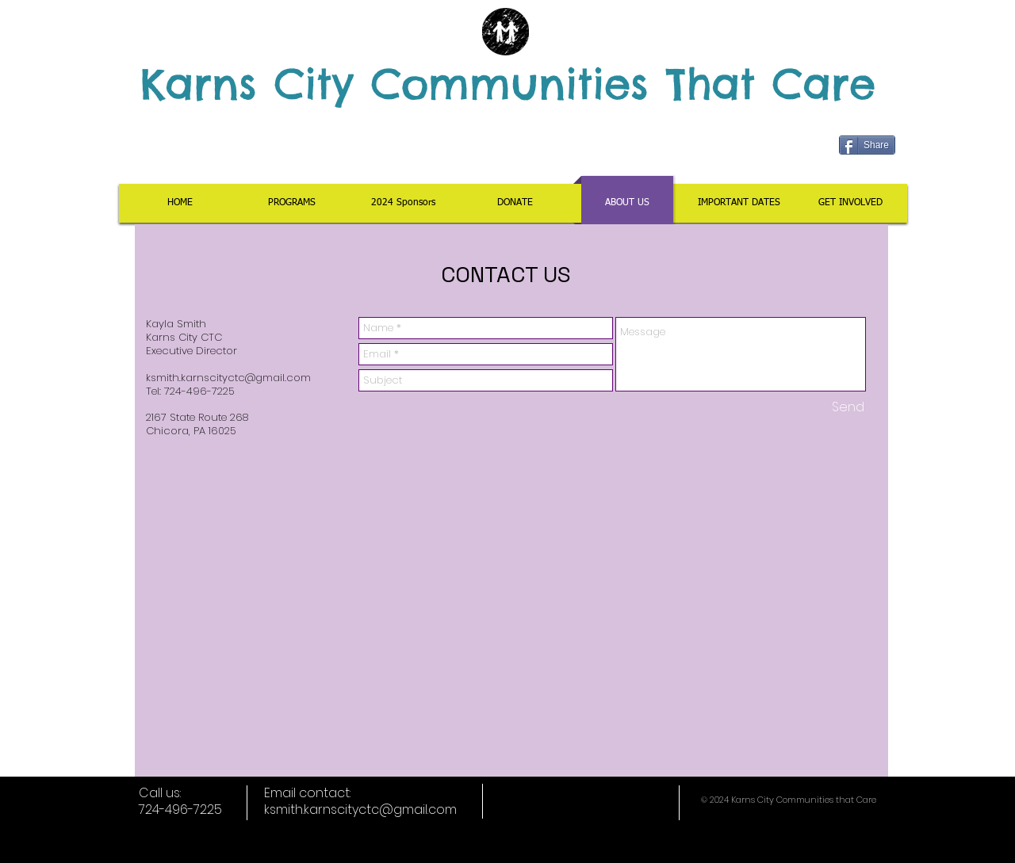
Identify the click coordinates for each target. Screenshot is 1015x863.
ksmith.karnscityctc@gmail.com (228, 377)
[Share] (867, 145)
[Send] (848, 407)
